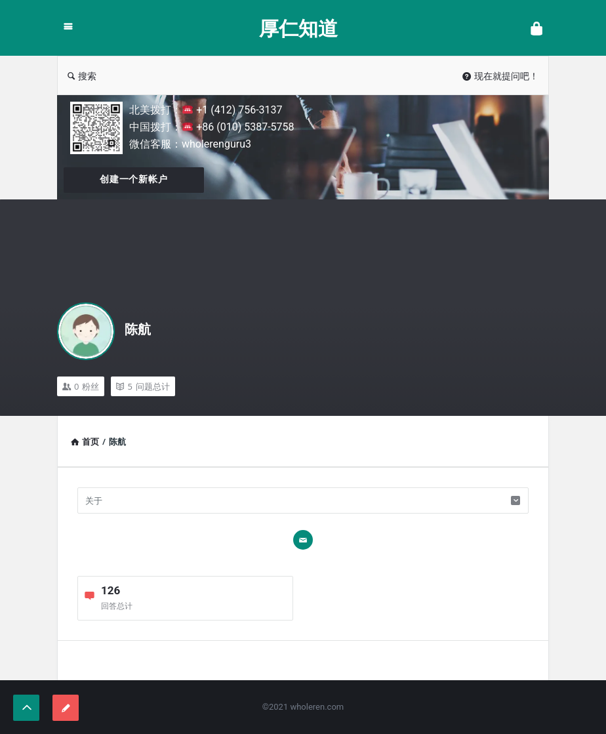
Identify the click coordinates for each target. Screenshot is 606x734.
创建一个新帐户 (134, 179)
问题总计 (142, 386)
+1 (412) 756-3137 (232, 110)
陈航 (138, 329)
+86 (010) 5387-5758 (238, 127)
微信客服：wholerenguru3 (190, 144)
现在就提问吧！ (500, 76)
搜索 (82, 76)
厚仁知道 (298, 27)
